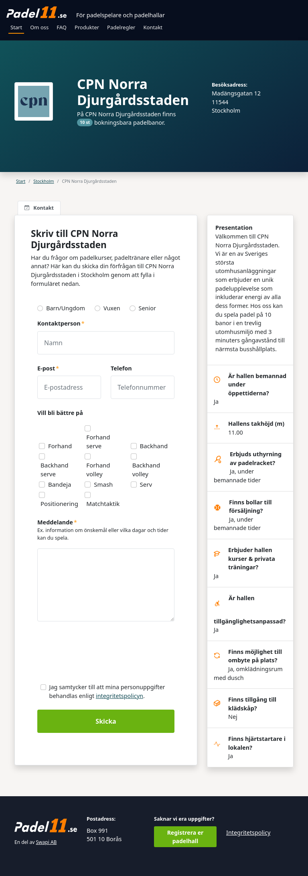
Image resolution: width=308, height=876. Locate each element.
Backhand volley (146, 469)
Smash (103, 484)
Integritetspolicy (248, 832)
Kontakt (152, 27)
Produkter (87, 27)
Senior (147, 308)
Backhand (154, 446)
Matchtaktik (103, 504)
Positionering (59, 504)
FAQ (62, 27)
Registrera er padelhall (185, 837)
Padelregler (121, 27)
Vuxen (111, 308)
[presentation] (98, 654)
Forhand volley (98, 469)
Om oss (39, 27)
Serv (146, 484)
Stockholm (43, 181)
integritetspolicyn (119, 696)
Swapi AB (46, 842)
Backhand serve (55, 469)
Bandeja (59, 484)
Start (16, 27)
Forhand (60, 446)
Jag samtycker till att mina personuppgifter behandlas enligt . (107, 691)
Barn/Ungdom (65, 308)
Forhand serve (98, 441)
